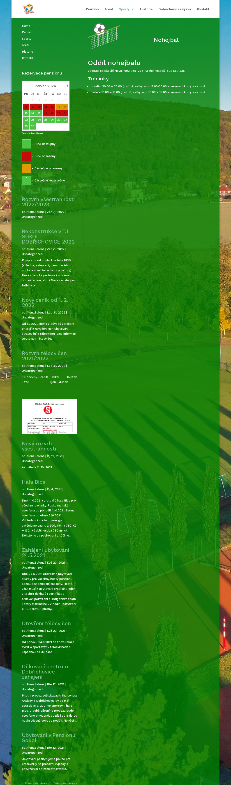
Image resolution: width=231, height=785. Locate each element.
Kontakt (203, 9)
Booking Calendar (37, 133)
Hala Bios (33, 482)
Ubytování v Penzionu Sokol (48, 737)
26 (52, 119)
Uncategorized (32, 216)
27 (58, 119)
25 (45, 119)
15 (26, 113)
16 (32, 113)
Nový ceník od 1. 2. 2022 (45, 302)
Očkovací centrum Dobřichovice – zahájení (45, 672)
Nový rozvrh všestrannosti (39, 446)
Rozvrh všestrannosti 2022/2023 (48, 202)
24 (39, 119)
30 (33, 126)
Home (26, 26)
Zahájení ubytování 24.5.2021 (45, 552)
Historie (146, 9)
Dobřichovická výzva (175, 9)
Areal (109, 9)
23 (32, 119)
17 (39, 113)
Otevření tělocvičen (46, 623)
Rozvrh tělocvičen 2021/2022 (44, 356)
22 (26, 119)
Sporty (124, 9)
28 (65, 119)
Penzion (92, 9)
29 (26, 126)
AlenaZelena (35, 212)
